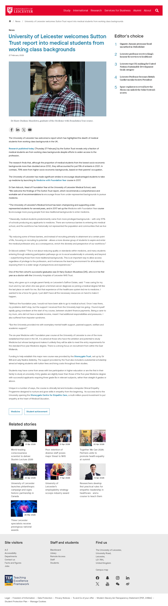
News (18, 21)
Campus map (102, 569)
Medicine (15, 411)
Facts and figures (13, 562)
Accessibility (10, 553)
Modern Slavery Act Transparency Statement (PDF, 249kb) (124, 598)
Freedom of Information (24, 598)
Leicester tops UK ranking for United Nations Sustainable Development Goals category (138, 66)
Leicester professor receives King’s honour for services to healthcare (136, 55)
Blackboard (55, 549)
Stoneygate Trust (82, 356)
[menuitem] (67, 10)
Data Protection (45, 598)
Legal (7, 598)
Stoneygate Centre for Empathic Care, (49, 395)
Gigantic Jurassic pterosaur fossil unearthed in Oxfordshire (136, 45)
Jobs (7, 566)
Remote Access (57, 556)
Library (53, 553)
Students (54, 562)
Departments (11, 556)
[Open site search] (157, 10)
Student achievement (36, 411)
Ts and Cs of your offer (83, 598)
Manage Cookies (38, 601)
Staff (52, 559)
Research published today (21, 148)
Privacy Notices (62, 598)
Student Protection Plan (16, 601)
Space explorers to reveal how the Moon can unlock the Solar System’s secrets (137, 89)
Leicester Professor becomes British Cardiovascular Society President (137, 78)
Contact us (10, 559)
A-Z (6, 549)
